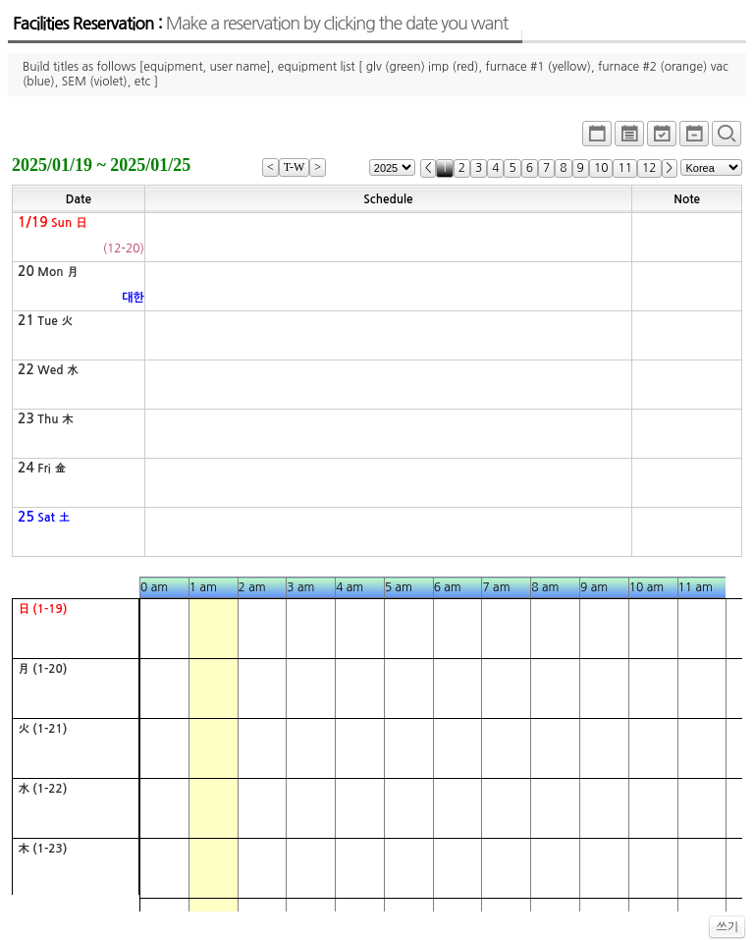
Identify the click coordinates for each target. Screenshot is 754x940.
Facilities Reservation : (260, 23)
